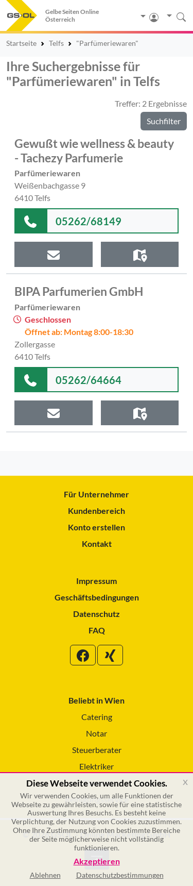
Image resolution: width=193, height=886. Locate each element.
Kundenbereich (96, 510)
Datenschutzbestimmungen (120, 875)
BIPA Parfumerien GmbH (78, 291)
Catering (96, 717)
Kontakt (97, 543)
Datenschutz (96, 613)
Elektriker (96, 766)
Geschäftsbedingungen (97, 597)
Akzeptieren (97, 861)
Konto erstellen (96, 527)
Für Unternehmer (96, 494)
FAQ (97, 630)
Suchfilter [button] (164, 121)
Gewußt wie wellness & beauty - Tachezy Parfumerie (94, 150)
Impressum (96, 581)
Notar (96, 733)
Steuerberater (96, 750)
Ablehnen (45, 875)
